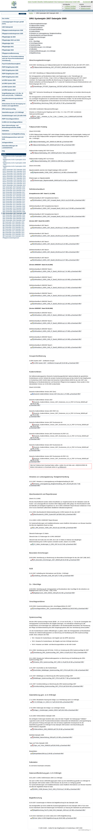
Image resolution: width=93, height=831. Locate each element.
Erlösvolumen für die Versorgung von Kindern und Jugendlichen (13, 104)
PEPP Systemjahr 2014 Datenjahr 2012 (14, 183)
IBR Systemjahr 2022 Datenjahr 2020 (13, 222)
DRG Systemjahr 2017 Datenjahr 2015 (14, 196)
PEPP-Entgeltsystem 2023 (10, 77)
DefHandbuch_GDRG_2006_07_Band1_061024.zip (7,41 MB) (51, 271)
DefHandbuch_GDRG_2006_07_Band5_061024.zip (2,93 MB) (51, 303)
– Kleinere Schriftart (70, 8)
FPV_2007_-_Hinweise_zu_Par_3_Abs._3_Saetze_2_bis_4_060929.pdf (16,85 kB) (57, 116)
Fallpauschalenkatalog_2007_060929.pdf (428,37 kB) (47, 145)
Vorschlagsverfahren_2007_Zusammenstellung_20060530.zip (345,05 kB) (54, 608)
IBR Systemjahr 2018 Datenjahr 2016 (13, 229)
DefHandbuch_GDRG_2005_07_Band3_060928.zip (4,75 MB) (51, 331)
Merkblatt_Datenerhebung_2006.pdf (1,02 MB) (46, 737)
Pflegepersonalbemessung (10, 53)
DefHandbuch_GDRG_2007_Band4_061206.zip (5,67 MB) (50, 252)
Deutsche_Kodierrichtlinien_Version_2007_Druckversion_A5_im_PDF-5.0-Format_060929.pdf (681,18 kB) (60, 448)
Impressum (61, 1)
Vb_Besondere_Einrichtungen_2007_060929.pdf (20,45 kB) (50, 560)
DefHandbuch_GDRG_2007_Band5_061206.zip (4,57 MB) (50, 260)
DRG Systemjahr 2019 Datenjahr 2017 (14, 192)
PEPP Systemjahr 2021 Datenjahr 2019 (14, 171)
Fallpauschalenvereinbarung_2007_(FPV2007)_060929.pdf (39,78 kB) (53, 67)
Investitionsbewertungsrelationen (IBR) (12, 99)
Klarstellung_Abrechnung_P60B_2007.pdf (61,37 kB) (48, 103)
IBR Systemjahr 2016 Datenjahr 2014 (13, 232)
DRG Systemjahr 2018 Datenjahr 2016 (14, 194)
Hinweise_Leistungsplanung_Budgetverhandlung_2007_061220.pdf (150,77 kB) (56, 484)
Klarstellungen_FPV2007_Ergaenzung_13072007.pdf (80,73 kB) (51, 86)
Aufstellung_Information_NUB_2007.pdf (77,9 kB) (47, 575)
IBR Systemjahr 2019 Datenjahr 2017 (13, 227)
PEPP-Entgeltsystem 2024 (10, 73)
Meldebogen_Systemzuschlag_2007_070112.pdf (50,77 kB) (50, 678)
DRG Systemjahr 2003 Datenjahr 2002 (14, 220)
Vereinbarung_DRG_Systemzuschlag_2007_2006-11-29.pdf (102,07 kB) (54, 652)
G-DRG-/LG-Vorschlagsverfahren (12, 122)
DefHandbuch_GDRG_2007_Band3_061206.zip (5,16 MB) (50, 244)
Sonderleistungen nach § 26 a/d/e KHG (14, 115)
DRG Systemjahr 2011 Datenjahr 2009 (14, 206)
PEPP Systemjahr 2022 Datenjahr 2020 (14, 169)
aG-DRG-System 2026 (9, 80)
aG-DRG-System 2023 (9, 90)
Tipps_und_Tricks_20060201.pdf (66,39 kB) (45, 745)
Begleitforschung (35, 53)
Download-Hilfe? (81, 67)
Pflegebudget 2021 (8, 46)
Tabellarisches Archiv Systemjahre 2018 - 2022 (14, 157)
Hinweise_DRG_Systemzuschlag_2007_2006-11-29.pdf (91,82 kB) (52, 662)
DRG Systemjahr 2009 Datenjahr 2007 (14, 210)
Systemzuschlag (35, 45)
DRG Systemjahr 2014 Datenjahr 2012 (14, 201)
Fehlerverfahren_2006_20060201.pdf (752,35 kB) (47, 729)
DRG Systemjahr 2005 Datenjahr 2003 (14, 217)
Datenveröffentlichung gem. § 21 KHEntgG (43, 51)
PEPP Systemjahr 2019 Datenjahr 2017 (14, 175)
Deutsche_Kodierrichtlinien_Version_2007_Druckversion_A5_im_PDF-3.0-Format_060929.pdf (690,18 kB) (60, 459)
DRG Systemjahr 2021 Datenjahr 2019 (14, 189)
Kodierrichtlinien (35, 31)
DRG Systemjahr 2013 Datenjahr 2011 (14, 202)
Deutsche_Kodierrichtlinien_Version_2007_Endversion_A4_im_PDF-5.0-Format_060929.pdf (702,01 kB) (59, 402)
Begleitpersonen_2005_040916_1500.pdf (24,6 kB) (48, 593)
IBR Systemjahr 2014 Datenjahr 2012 (13, 236)
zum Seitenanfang (84, 830)
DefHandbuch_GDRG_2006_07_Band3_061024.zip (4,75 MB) (51, 287)
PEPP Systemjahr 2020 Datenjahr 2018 (14, 173)
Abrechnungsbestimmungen (39, 23)
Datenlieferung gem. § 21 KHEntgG (41, 47)
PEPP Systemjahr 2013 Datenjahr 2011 (14, 185)
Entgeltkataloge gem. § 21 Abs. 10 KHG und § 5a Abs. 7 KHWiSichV (12, 94)
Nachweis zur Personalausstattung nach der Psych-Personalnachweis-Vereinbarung (13, 58)
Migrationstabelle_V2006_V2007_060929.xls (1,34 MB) (49, 172)
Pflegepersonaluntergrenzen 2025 (12, 33)
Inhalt (74, 1)
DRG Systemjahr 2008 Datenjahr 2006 (14, 211)
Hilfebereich (62, 467)
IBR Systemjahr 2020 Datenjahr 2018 (13, 225)
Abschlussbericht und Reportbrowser (43, 494)
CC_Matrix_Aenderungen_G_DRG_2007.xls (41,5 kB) (48, 544)
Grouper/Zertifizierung (37, 29)
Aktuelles (40, 1)
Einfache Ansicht (85, 8)
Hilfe (78, 1)
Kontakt (34, 1)
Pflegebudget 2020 (8, 50)
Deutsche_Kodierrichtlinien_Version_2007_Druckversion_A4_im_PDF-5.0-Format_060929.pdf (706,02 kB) (60, 425)
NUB (32, 39)
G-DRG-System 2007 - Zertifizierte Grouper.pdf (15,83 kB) (50, 363)
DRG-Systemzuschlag (9, 109)
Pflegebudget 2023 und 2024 (11, 40)
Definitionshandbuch (37, 27)
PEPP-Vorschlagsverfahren (10, 119)
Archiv (31, 13)
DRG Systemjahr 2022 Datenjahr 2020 (14, 187)
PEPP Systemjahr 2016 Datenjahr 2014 (14, 180)
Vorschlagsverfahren (37, 43)
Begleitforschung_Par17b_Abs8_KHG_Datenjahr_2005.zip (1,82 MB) (53, 810)
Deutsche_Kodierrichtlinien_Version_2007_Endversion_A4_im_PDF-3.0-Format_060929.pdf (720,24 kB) (59, 414)
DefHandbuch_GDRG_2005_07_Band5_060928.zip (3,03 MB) (51, 347)
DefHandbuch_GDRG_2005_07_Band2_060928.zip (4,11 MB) (51, 323)
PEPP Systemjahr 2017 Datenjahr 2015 (14, 178)
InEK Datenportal (7, 27)
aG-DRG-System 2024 (9, 86)
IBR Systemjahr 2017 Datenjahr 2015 (13, 231)
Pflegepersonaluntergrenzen (11, 238)
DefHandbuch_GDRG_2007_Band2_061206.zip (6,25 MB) (50, 236)
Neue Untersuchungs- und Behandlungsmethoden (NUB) (11, 126)
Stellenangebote (48, 1)
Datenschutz (68, 1)
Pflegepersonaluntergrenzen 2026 (12, 30)
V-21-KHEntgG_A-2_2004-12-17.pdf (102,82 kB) (47, 702)
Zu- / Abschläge (35, 41)
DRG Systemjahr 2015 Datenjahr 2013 (14, 199)
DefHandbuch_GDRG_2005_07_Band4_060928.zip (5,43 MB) (51, 339)
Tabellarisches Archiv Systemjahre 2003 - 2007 (14, 167)
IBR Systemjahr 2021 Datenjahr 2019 (13, 224)
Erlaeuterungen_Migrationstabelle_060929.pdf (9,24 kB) (49, 180)
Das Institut (5, 18)
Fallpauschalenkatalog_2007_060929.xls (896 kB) (46, 141)
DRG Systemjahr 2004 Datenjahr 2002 (14, 218)
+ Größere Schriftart (70, 6)
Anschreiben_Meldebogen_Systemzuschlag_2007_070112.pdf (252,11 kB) (54, 670)
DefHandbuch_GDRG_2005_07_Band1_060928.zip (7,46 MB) (51, 315)
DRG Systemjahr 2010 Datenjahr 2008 (14, 208)
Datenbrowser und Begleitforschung (13, 134)
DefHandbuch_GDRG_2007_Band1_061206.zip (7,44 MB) (50, 227)
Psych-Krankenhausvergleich (11, 63)
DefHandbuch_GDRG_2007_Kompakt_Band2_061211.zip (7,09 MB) (53, 208)
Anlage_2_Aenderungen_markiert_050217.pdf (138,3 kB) (49, 710)
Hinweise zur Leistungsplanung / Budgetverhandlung (46, 33)
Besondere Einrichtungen (38, 37)
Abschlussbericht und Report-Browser (42, 35)
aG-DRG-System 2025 (9, 83)
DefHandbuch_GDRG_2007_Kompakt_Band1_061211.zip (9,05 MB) (53, 200)
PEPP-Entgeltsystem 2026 (10, 67)
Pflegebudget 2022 (8, 43)
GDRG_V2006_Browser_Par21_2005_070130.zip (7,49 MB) (50, 789)
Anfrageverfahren (7, 142)
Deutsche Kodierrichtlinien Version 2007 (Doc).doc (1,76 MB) (50, 394)
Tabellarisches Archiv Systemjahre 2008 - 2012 (14, 163)
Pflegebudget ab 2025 (9, 37)
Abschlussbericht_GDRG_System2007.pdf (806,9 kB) (48, 514)
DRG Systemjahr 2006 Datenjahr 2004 (14, 215)
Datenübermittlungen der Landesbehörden (10, 146)
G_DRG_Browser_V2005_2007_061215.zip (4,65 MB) (48, 527)
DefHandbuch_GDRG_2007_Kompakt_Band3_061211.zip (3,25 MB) (53, 216)
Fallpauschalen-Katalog (37, 25)
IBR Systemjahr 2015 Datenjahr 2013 (13, 234)
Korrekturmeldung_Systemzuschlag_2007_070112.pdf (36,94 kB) (52, 686)
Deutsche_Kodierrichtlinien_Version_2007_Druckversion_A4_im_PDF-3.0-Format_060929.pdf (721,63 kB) (60, 436)
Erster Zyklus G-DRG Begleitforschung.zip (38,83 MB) (48, 818)
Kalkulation (34, 49)
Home (29, 1)
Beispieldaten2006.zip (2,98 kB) (42, 753)
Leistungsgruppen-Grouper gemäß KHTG (13, 22)
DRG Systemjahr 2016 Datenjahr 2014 (14, 197)
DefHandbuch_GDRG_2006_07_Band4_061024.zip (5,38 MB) (51, 295)
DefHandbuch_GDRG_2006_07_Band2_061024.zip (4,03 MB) (51, 279)
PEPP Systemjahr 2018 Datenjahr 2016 (14, 176)
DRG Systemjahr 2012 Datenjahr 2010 (14, 204)
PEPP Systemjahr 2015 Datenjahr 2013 (14, 182)
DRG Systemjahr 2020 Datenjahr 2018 (14, 190)
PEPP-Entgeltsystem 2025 (10, 70)
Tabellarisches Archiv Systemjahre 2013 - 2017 (14, 160)
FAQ (3, 151)
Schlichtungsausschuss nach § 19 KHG (12, 138)
